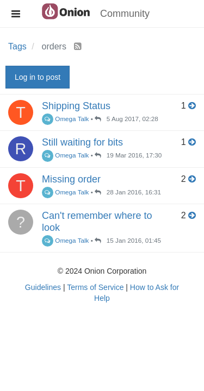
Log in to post (37, 77)
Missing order (71, 179)
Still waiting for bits (82, 142)
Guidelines (43, 287)
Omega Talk (65, 118)
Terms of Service (95, 287)
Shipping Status (76, 105)
